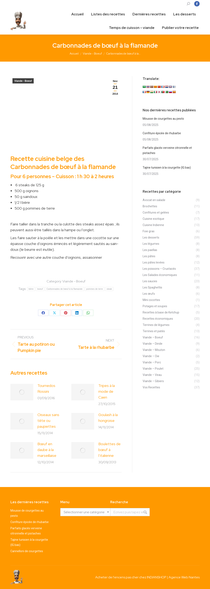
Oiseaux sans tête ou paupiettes (48, 420)
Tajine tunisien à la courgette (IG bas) (167, 167)
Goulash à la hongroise (108, 417)
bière (31, 289)
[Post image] (21, 392)
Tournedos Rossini (46, 388)
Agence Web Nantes (184, 577)
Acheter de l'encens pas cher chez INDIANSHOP (130, 577)
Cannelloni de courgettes (26, 551)
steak (109, 289)
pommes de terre (94, 289)
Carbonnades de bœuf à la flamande (65, 289)
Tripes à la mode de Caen (106, 391)
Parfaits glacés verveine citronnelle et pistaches (167, 150)
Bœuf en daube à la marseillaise (46, 449)
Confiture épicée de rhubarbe (162, 133)
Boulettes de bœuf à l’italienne (109, 449)
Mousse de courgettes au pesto (163, 118)
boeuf (40, 289)
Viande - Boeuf (23, 81)
